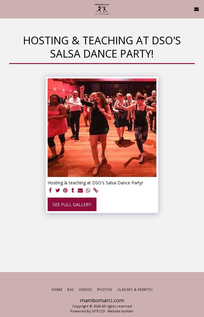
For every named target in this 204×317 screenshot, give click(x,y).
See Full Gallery (72, 204)
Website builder (121, 311)
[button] (7, 8)
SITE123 (98, 311)
